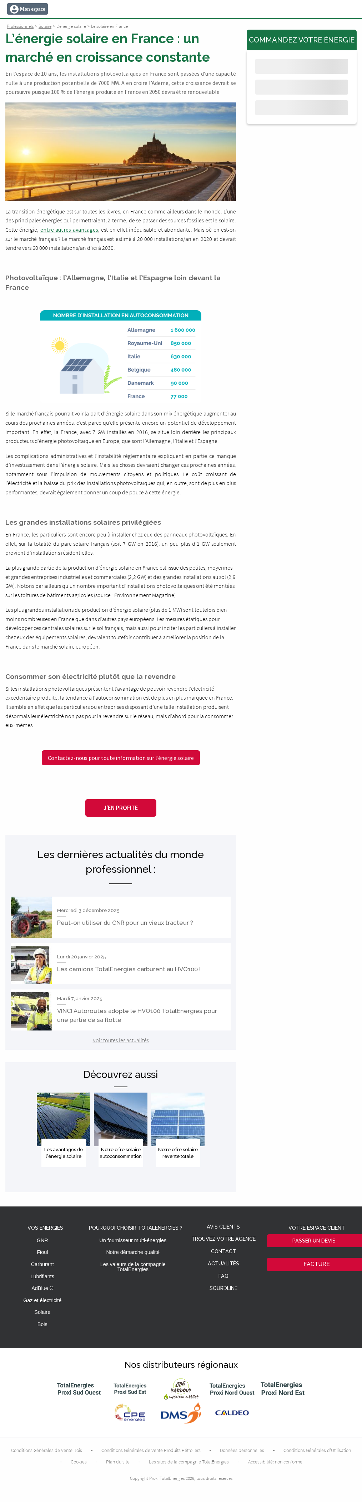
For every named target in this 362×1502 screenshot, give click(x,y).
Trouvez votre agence (223, 1239)
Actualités (223, 1263)
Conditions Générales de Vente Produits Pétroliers (151, 1450)
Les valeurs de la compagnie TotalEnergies (133, 1266)
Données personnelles (242, 1450)
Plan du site (118, 1461)
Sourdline (223, 1288)
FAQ (223, 1276)
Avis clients (223, 1227)
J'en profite (121, 808)
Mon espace (32, 9)
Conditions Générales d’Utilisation (317, 1450)
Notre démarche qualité (133, 1252)
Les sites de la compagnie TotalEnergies (189, 1461)
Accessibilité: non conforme (275, 1461)
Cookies (79, 1461)
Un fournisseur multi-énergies (132, 1240)
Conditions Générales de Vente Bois (46, 1450)
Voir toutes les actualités (121, 1040)
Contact (223, 1251)
